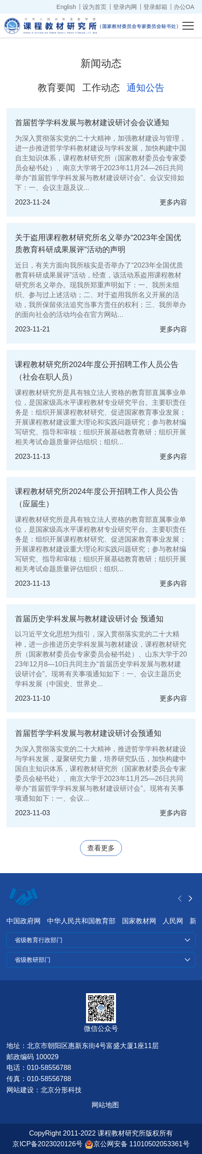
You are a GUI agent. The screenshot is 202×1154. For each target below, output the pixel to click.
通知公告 (145, 87)
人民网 (173, 921)
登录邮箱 (155, 6)
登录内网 (125, 6)
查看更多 (101, 848)
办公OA (184, 6)
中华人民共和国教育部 (81, 921)
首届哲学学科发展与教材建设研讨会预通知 (88, 733)
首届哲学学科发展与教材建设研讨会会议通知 (92, 122)
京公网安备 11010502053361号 (137, 1144)
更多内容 (173, 202)
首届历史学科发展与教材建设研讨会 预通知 (89, 619)
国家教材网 (139, 921)
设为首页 (95, 6)
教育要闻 (56, 87)
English (66, 6)
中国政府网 (23, 921)
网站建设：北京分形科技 (44, 1090)
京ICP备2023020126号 (47, 1144)
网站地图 (105, 1105)
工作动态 (101, 87)
